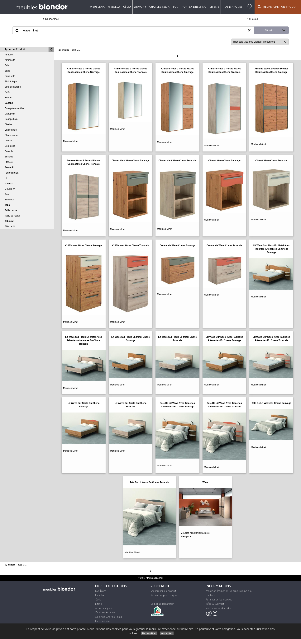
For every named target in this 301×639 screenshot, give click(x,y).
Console (9, 151)
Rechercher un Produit (278, 6)
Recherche (51, 18)
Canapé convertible (14, 108)
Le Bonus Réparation (162, 604)
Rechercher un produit (163, 591)
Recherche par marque (163, 595)
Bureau (8, 97)
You (176, 6)
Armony (140, 6)
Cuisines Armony (105, 612)
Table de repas (12, 215)
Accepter (166, 633)
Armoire (9, 54)
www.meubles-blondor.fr (220, 608)
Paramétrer (149, 633)
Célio (127, 6)
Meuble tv (10, 189)
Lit (6, 178)
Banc (7, 70)
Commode (10, 146)
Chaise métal (11, 135)
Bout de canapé (13, 87)
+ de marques (232, 6)
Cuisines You (102, 621)
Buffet (8, 92)
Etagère (9, 162)
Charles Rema (159, 6)
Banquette (10, 76)
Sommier (9, 199)
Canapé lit (10, 113)
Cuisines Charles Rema (108, 617)
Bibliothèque (11, 81)
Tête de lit (10, 226)
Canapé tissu (11, 119)
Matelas (9, 183)
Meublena (97, 6)
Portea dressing (194, 6)
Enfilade (9, 156)
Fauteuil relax (11, 172)
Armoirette (10, 60)
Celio (98, 599)
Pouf (7, 194)
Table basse (11, 210)
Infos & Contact (215, 604)
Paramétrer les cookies (219, 599)
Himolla (114, 6)
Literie (214, 6)
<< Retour (252, 18)
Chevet (8, 140)
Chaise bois (11, 129)
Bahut (8, 65)
